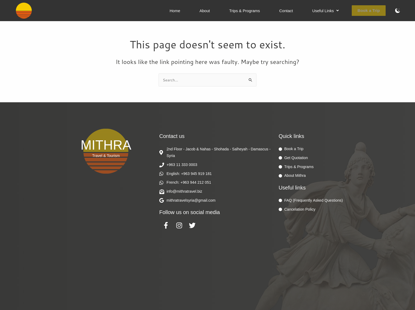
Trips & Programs (261, 10)
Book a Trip (371, 10)
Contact (298, 10)
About (226, 10)
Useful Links (332, 10)
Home (201, 10)
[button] (332, 11)
